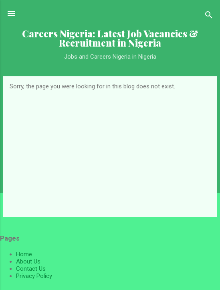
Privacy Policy (34, 276)
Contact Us (31, 268)
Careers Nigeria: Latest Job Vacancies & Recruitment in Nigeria (110, 38)
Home (24, 254)
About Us (28, 261)
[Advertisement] (110, 150)
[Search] (209, 16)
